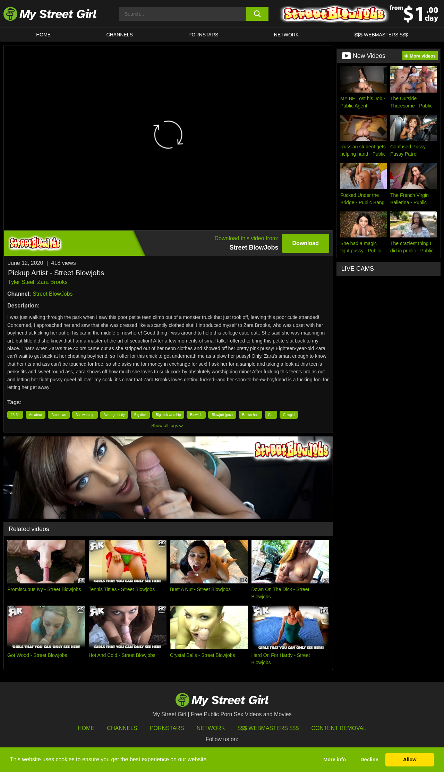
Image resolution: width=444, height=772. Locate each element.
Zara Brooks (52, 282)
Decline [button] (369, 759)
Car (271, 415)
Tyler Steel (21, 282)
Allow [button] (409, 759)
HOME (43, 34)
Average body (114, 415)
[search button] (257, 14)
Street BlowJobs (53, 294)
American (58, 415)
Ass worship (85, 415)
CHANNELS (119, 34)
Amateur (35, 415)
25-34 (15, 415)
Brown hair (250, 415)
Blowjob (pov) (222, 415)
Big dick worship (168, 415)
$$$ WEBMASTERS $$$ (381, 34)
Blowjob (196, 415)
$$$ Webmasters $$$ (268, 728)
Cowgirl (288, 415)
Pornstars (203, 34)
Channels (122, 728)
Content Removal (339, 728)
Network (286, 34)
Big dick (140, 415)
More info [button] (334, 759)
